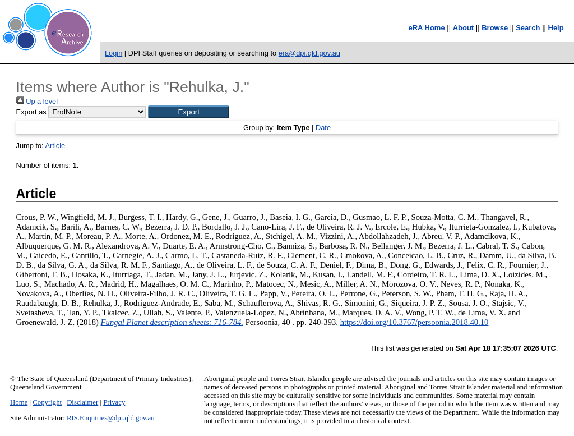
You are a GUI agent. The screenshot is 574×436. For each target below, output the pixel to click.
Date (323, 127)
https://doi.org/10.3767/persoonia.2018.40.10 (414, 322)
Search (528, 28)
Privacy (114, 402)
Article (55, 145)
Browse (495, 28)
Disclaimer (82, 402)
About (463, 28)
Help (556, 28)
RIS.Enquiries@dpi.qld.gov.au (111, 418)
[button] (188, 111)
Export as (31, 112)
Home (18, 402)
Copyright (47, 402)
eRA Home (426, 28)
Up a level (37, 101)
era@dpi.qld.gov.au (309, 53)
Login (113, 53)
